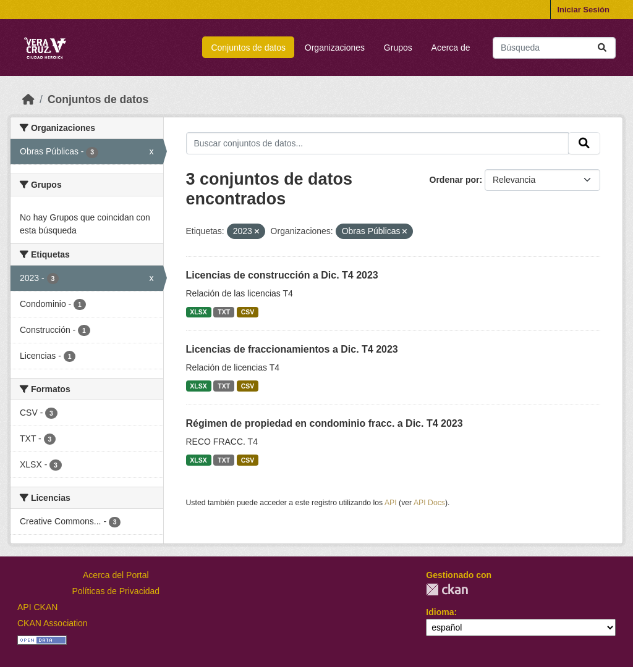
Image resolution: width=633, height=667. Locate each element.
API (390, 502)
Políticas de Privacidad (116, 591)
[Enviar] (602, 48)
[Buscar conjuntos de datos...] (554, 48)
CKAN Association (52, 623)
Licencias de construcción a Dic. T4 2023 (282, 275)
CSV (248, 312)
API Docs (429, 502)
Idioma (440, 612)
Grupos (398, 47)
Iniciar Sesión (583, 9)
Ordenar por (455, 180)
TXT (224, 312)
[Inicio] (28, 99)
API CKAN (37, 607)
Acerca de (450, 47)
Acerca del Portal (116, 575)
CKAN (447, 589)
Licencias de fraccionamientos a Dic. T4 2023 (292, 349)
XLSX (198, 312)
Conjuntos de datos (248, 47)
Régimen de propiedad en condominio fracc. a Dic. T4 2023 (324, 423)
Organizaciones (335, 47)
